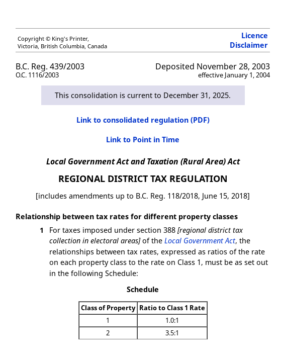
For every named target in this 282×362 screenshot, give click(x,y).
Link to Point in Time (142, 139)
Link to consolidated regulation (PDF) (143, 120)
